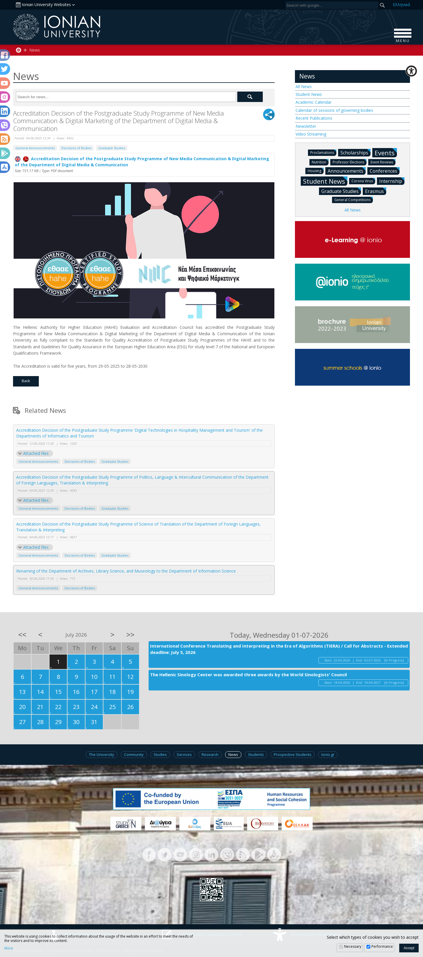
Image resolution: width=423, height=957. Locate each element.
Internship (391, 180)
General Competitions (353, 199)
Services (184, 754)
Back (26, 380)
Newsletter (306, 126)
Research (210, 754)
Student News (309, 94)
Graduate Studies (111, 148)
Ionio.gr (327, 754)
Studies (160, 754)
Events (386, 152)
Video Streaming (311, 134)
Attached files (36, 453)
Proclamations (323, 152)
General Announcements (35, 148)
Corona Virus (363, 180)
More (8, 948)
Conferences (385, 170)
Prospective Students (292, 754)
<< (22, 634)
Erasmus (375, 190)
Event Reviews (383, 162)
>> (130, 634)
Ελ (401, 4)
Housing (316, 170)
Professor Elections (350, 162)
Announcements (347, 170)
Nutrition (320, 162)
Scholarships (355, 152)
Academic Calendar (313, 102)
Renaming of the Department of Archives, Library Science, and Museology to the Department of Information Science (126, 571)
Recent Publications (314, 118)
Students (256, 754)
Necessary (352, 946)
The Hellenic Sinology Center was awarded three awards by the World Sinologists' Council (248, 674)
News (34, 50)
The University (101, 754)
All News (304, 86)
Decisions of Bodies (76, 148)
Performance (382, 946)
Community (134, 754)
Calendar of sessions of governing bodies (334, 110)
